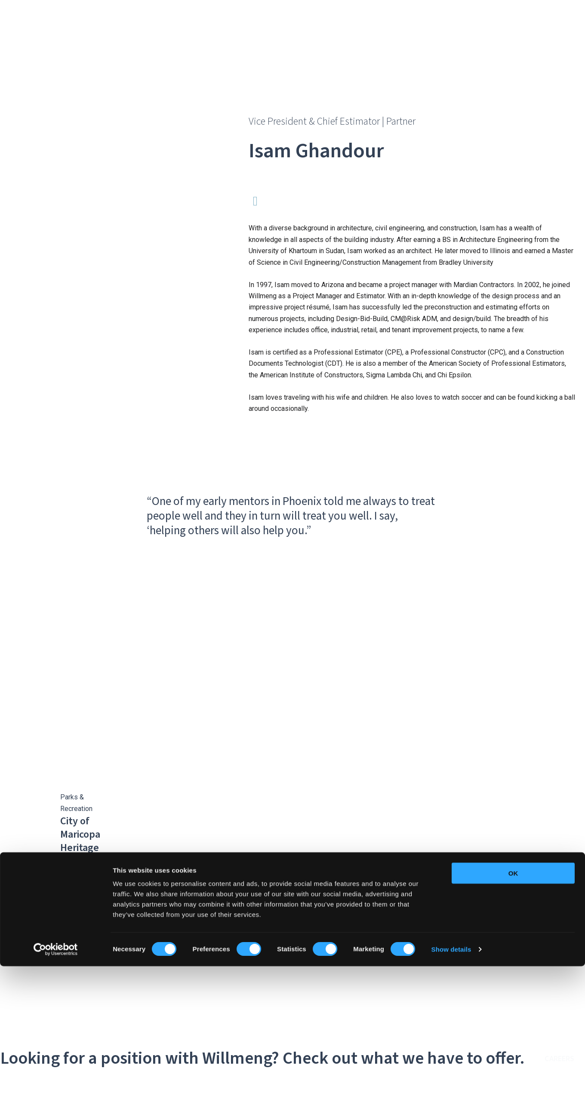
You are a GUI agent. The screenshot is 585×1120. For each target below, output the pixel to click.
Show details (451, 1103)
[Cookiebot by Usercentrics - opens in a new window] (55, 1103)
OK (513, 1027)
